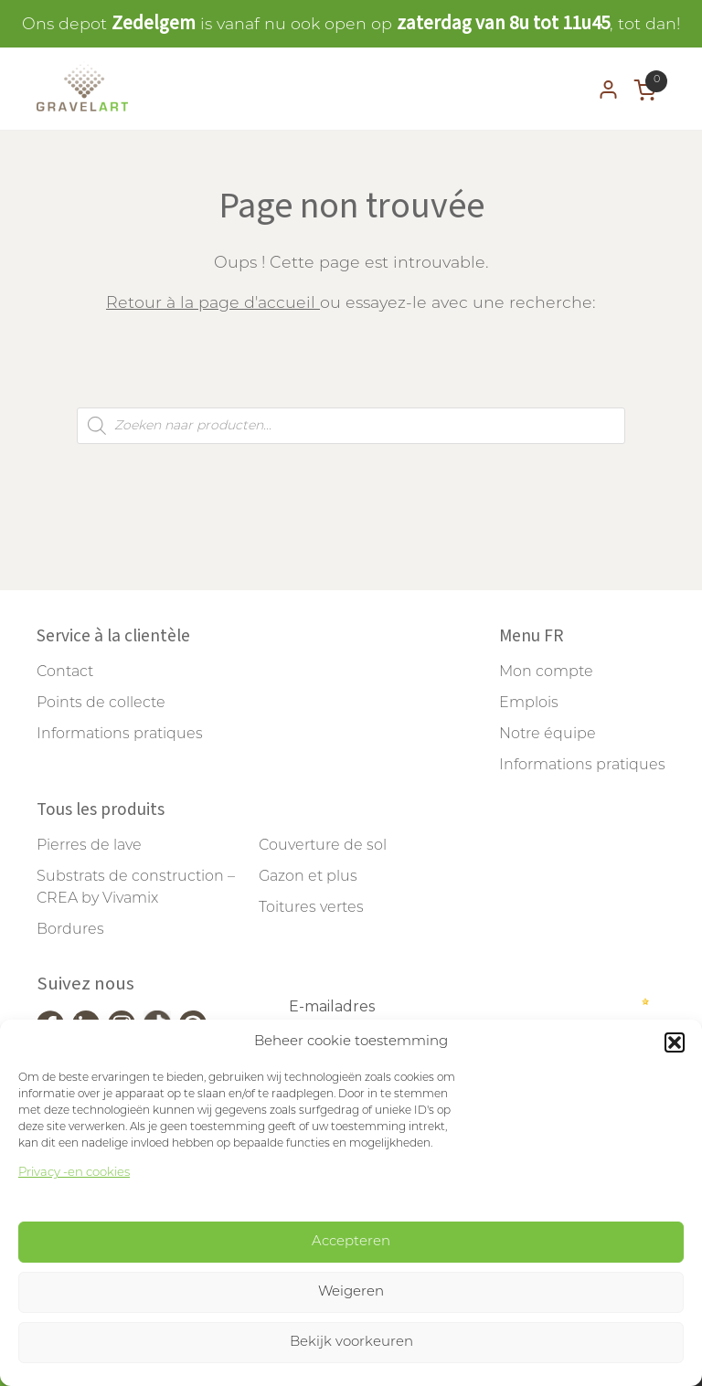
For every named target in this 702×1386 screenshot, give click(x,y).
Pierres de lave (89, 846)
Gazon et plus (308, 877)
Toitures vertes (311, 908)
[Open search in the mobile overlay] (351, 425)
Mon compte (546, 672)
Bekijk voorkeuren (351, 1342)
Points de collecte (101, 703)
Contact (65, 672)
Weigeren (351, 1292)
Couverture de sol (323, 846)
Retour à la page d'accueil (213, 304)
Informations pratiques (120, 734)
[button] (674, 1042)
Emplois (528, 703)
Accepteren (351, 1242)
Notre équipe (547, 734)
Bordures (70, 930)
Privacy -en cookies (74, 1173)
